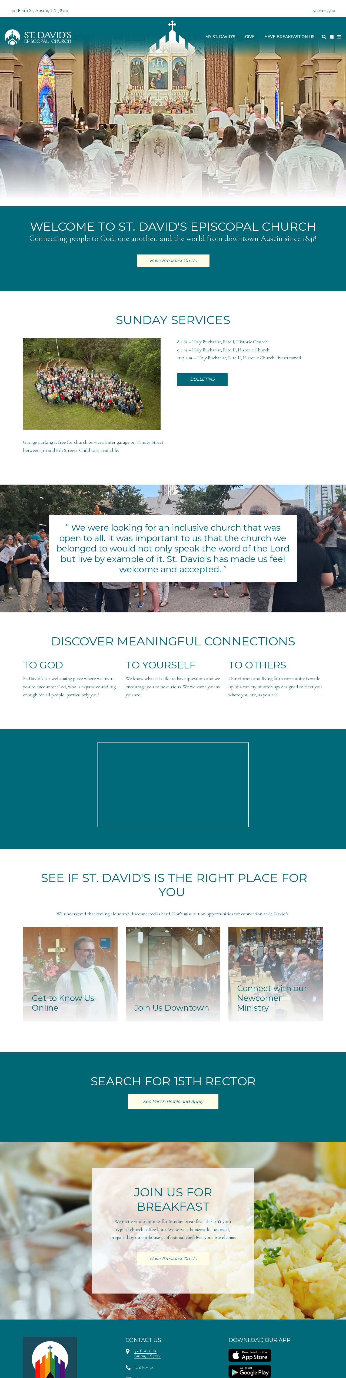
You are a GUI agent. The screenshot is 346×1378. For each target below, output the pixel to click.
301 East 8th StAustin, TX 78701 (147, 1353)
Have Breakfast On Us (289, 36)
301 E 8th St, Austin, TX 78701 (39, 10)
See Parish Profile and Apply (173, 1101)
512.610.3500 (324, 10)
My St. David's (220, 36)
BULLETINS (202, 379)
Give (250, 36)
